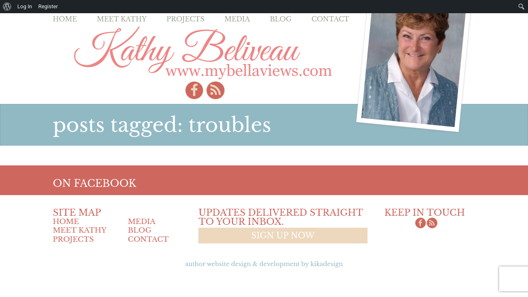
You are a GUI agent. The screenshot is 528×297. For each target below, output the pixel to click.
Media (237, 19)
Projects (186, 19)
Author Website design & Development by (264, 264)
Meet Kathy (122, 19)
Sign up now (282, 235)
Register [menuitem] (48, 6)
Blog (281, 19)
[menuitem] (7, 6)
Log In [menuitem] (24, 6)
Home (65, 19)
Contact (330, 19)
